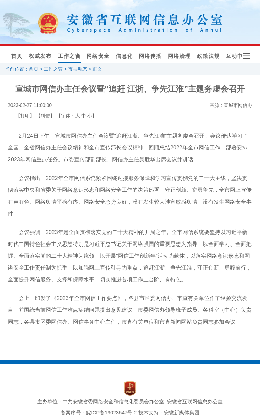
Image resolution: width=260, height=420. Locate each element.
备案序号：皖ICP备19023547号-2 (99, 412)
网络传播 (150, 56)
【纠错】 (45, 115)
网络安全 (98, 56)
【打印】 (25, 115)
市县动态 (77, 69)
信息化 (124, 56)
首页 (17, 56)
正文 (97, 69)
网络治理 (179, 56)
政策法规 (208, 56)
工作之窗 (69, 56)
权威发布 (40, 56)
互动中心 (237, 56)
